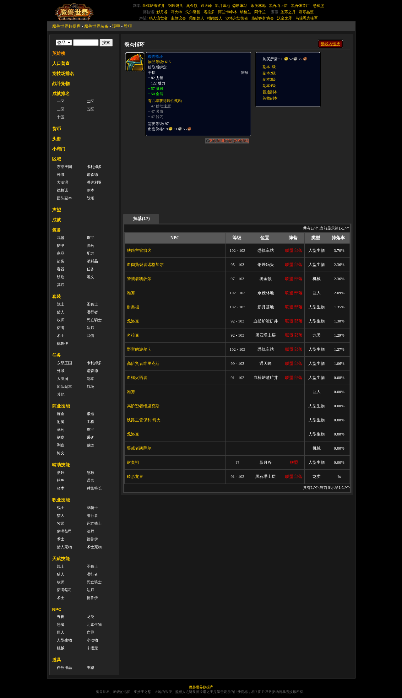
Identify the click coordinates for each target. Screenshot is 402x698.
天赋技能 (61, 558)
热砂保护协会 (262, 18)
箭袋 (60, 261)
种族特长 (94, 488)
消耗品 (92, 261)
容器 (60, 269)
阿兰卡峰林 (227, 12)
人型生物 (64, 640)
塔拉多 (209, 12)
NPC (57, 609)
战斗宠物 (61, 83)
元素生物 (94, 624)
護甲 (116, 26)
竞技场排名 (63, 73)
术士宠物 (94, 547)
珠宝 (90, 237)
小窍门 (58, 148)
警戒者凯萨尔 (139, 278)
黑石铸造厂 (300, 5)
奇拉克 (133, 335)
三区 (60, 109)
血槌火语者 (137, 377)
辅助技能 (61, 464)
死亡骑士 (94, 523)
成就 (56, 219)
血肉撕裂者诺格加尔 (145, 264)
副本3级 (269, 79)
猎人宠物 (64, 547)
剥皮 (60, 445)
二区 (90, 101)
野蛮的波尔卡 (139, 349)
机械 (60, 648)
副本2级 (269, 73)
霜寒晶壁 (306, 12)
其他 (60, 394)
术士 (60, 335)
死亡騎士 (94, 320)
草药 (60, 429)
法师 (90, 328)
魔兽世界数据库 (66, 26)
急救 (90, 472)
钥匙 (60, 277)
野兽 (60, 616)
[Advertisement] (302, 146)
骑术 (60, 488)
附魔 (60, 421)
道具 (56, 659)
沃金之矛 (284, 18)
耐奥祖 (133, 307)
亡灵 (90, 632)
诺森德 (92, 174)
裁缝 (90, 445)
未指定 (92, 648)
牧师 (60, 320)
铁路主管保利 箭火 (143, 420)
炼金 (60, 414)
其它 (60, 285)
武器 (60, 237)
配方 (90, 253)
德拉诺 (62, 190)
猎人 (60, 312)
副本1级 (269, 67)
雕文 (90, 277)
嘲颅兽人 (214, 18)
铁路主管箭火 (139, 250)
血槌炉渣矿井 (153, 5)
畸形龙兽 (135, 476)
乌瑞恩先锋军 (306, 18)
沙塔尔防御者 (236, 18)
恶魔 (60, 624)
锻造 (90, 414)
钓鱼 (60, 480)
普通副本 (270, 92)
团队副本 (64, 198)
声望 (56, 209)
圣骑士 (92, 304)
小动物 (92, 640)
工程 (90, 421)
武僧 (90, 335)
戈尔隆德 (192, 12)
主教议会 (178, 18)
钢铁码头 (175, 5)
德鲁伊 (62, 343)
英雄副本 (270, 98)
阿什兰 (260, 12)
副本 (90, 190)
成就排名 (61, 93)
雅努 (131, 292)
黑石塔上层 (278, 5)
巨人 (60, 632)
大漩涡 (62, 182)
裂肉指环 (155, 56)
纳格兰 (245, 12)
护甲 (60, 245)
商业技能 (61, 406)
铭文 (60, 453)
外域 (60, 174)
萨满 (60, 328)
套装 (56, 296)
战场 (90, 198)
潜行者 (92, 312)
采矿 (90, 437)
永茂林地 (258, 5)
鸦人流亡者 (158, 18)
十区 (60, 117)
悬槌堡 (318, 5)
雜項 (128, 26)
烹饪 (60, 472)
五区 (90, 109)
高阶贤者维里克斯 (143, 363)
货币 (56, 128)
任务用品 (64, 667)
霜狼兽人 (196, 18)
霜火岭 (176, 12)
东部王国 (64, 167)
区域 (56, 158)
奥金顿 (192, 5)
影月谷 (162, 12)
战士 (60, 304)
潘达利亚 (94, 182)
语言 (90, 480)
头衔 (56, 138)
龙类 (90, 616)
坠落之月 (288, 12)
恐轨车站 (239, 5)
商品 (60, 253)
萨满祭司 (64, 531)
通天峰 (206, 5)
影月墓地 (222, 5)
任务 (90, 269)
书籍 (90, 667)
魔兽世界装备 (96, 26)
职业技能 (61, 499)
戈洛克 (133, 321)
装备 (56, 229)
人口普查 (61, 63)
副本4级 (269, 86)
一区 (60, 101)
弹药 (90, 245)
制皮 (60, 437)
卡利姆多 (94, 167)
